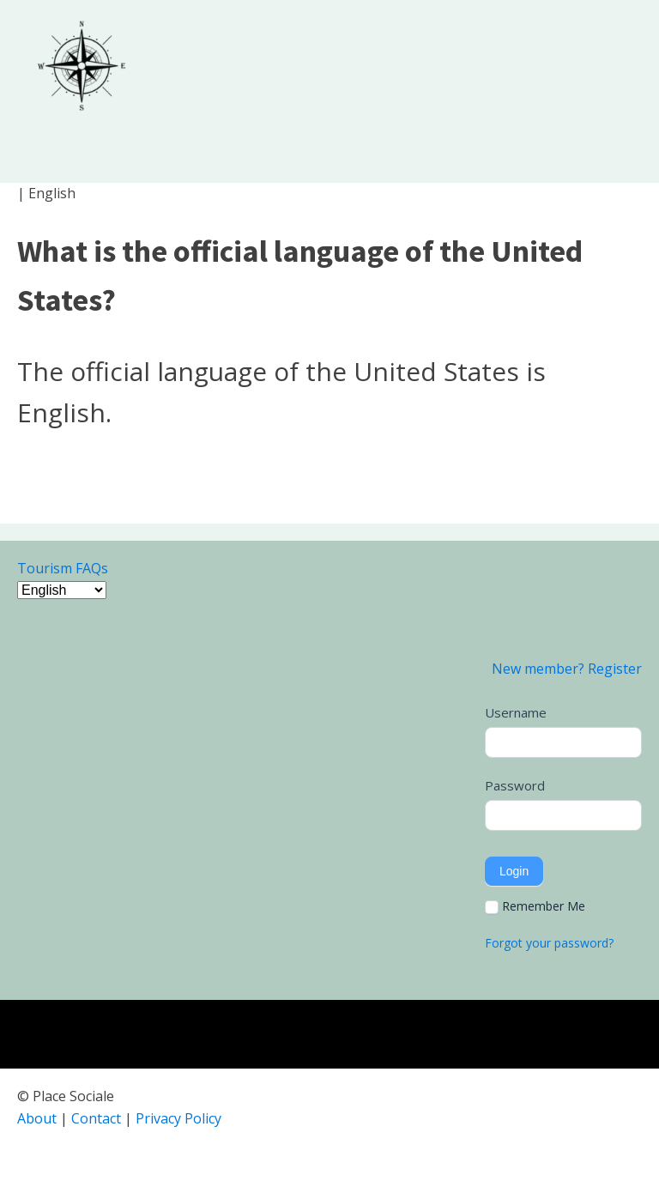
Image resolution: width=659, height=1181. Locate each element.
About (37, 1118)
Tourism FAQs (62, 568)
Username (516, 712)
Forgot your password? (549, 943)
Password (515, 785)
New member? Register (567, 668)
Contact (96, 1118)
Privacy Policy (178, 1118)
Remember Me (535, 906)
